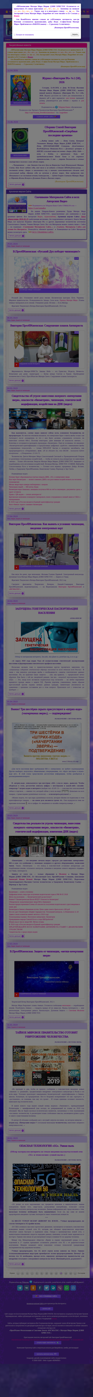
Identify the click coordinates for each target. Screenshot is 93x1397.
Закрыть (75, 34)
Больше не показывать (24, 35)
